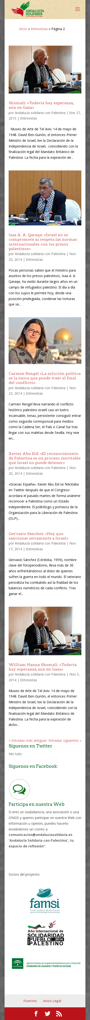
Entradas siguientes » (64, 740)
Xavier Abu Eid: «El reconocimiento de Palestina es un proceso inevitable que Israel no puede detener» (45, 458)
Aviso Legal (52, 1000)
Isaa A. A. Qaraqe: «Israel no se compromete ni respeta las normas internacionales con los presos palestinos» (43, 242)
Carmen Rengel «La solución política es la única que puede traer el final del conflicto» (45, 378)
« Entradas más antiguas (28, 740)
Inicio (23, 29)
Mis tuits (15, 754)
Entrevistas (39, 29)
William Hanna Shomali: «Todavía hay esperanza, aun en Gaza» (43, 666)
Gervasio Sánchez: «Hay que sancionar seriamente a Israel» (38, 535)
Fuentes (30, 1000)
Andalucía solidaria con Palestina (40, 112)
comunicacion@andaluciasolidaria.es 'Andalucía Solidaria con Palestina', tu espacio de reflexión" (41, 840)
